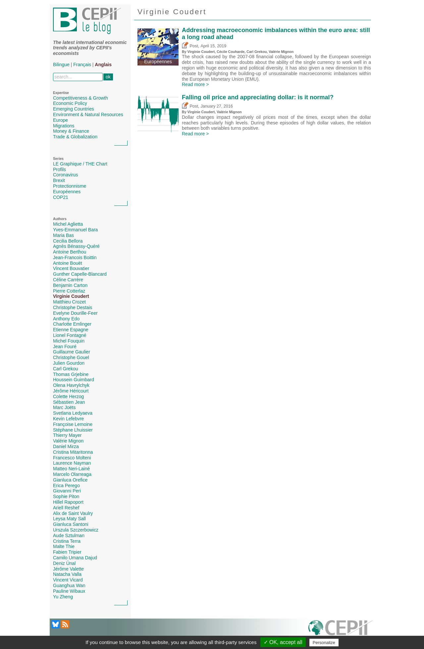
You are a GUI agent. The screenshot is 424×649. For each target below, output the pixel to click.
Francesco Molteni (72, 457)
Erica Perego (66, 485)
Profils (59, 169)
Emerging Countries (73, 109)
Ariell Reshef (66, 507)
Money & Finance (71, 131)
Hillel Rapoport (68, 502)
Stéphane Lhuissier (73, 430)
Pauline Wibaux (69, 591)
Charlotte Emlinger (72, 324)
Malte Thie (64, 546)
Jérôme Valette (68, 569)
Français (82, 64)
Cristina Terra (66, 541)
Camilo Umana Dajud (75, 557)
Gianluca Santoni (70, 524)
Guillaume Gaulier (71, 351)
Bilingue (61, 64)
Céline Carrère (68, 279)
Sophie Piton (66, 496)
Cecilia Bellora (67, 241)
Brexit (59, 180)
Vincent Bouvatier (71, 268)
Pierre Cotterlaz (69, 291)
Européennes (66, 191)
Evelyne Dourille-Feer (75, 313)
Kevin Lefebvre (68, 418)
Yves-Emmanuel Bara (75, 229)
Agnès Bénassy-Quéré (76, 246)
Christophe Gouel (71, 357)
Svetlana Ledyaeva (72, 413)
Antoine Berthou (69, 252)
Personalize (324, 642)
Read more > (195, 84)
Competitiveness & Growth (80, 98)
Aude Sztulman (68, 535)
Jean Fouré (65, 346)
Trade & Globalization (75, 136)
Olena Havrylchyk (71, 385)
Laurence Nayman (72, 463)
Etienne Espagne (70, 329)
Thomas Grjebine (70, 374)
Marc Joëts (64, 407)
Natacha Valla (67, 574)
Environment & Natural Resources (88, 114)
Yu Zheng (63, 596)
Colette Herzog (68, 396)
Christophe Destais (72, 307)
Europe (60, 120)
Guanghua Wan (69, 585)
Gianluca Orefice (70, 480)
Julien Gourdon (68, 363)
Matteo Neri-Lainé (71, 468)
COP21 (60, 197)
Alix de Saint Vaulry (73, 513)
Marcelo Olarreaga (72, 474)
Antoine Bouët (67, 263)
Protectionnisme (69, 186)
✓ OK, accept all (283, 642)
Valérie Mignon (68, 440)
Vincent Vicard (68, 579)
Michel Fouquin (68, 341)
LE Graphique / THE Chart (80, 163)
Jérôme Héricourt (70, 391)
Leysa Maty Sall (69, 518)
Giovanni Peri (67, 490)
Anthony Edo (66, 318)
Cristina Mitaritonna (73, 452)
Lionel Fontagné (69, 335)
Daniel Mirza (66, 446)
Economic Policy (70, 103)
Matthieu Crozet (69, 301)
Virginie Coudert (71, 296)
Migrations (64, 125)
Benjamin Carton (70, 285)
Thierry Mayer (67, 435)
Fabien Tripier (67, 552)
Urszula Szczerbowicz (75, 530)
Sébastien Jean (69, 402)
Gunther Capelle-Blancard (80, 274)
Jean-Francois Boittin (75, 257)
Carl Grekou (65, 368)
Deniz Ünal (64, 563)
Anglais (103, 64)
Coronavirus (65, 174)
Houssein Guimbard (73, 379)
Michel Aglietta (68, 224)
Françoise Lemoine (72, 424)
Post (190, 46)
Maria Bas (63, 235)
